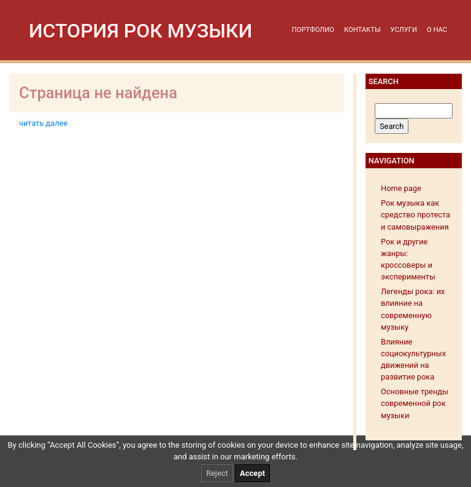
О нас (437, 30)
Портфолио (313, 30)
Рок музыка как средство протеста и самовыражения (415, 214)
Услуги (404, 30)
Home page (401, 188)
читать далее (43, 123)
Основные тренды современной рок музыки (414, 403)
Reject (217, 473)
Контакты (362, 30)
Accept (252, 473)
